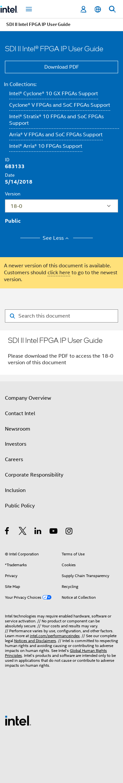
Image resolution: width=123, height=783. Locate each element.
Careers (14, 459)
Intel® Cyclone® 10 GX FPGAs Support (53, 93)
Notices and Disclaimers (35, 640)
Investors (15, 444)
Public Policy (20, 506)
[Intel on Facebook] (7, 532)
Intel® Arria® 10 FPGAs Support (45, 146)
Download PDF (61, 67)
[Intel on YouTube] (54, 532)
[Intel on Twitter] (23, 532)
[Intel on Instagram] (69, 532)
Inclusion (15, 490)
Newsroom (17, 429)
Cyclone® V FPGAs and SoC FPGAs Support (59, 105)
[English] (98, 9)
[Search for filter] (61, 316)
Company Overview (28, 398)
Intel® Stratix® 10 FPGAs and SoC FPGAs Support (56, 119)
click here (59, 272)
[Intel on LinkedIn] (38, 532)
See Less (57, 238)
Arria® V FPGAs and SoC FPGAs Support (56, 134)
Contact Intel (20, 413)
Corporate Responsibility (34, 475)
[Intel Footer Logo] (18, 720)
